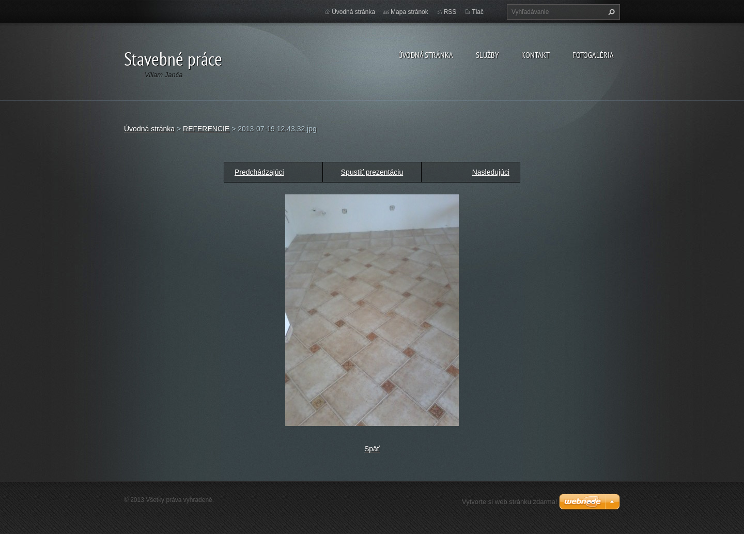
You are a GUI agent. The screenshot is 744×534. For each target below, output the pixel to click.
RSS (450, 12)
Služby (487, 55)
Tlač (478, 12)
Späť (372, 449)
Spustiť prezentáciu (372, 172)
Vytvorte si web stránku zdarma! (509, 502)
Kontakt (535, 55)
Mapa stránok (409, 12)
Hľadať (610, 12)
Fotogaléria (593, 55)
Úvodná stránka (425, 55)
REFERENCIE (206, 129)
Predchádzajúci (259, 172)
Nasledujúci (490, 172)
